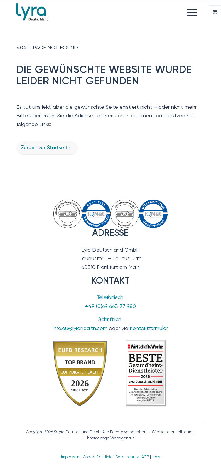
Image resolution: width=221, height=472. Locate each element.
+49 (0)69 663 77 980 (110, 306)
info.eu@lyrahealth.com (80, 328)
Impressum (70, 457)
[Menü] (189, 12)
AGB (145, 457)
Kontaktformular (149, 328)
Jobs (156, 457)
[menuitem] (193, 12)
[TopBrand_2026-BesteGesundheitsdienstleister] (110, 373)
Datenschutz (127, 457)
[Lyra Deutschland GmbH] (91, 12)
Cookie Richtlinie (98, 457)
